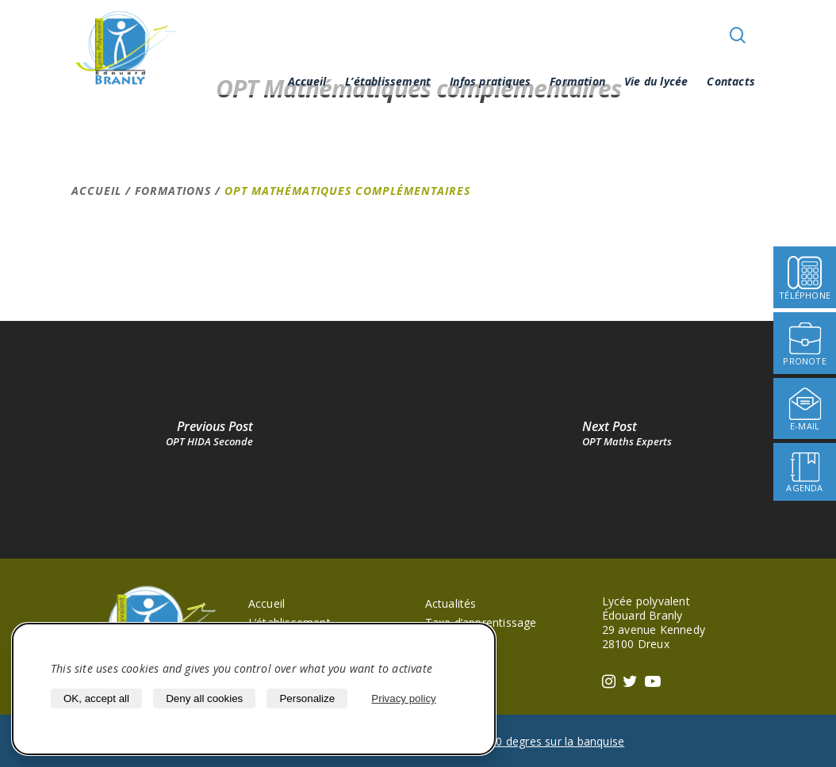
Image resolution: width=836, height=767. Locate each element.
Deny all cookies (204, 698)
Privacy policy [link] (403, 698)
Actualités (451, 603)
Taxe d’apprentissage (481, 622)
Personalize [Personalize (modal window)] (307, 698)
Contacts (731, 81)
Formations (173, 190)
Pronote (446, 641)
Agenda (445, 660)
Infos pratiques (490, 81)
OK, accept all (96, 698)
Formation (577, 81)
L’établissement (388, 81)
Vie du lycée (656, 81)
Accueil (307, 81)
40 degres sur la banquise (556, 741)
